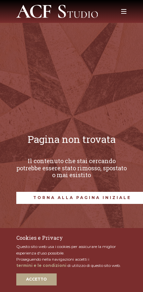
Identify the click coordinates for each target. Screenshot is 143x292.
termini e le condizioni (41, 265)
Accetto (36, 279)
